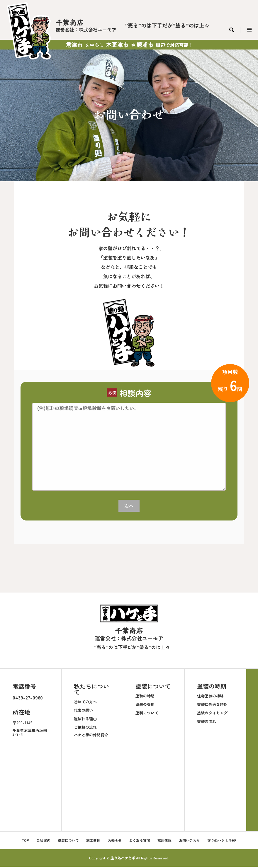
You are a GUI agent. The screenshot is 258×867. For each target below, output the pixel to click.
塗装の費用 (145, 704)
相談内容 (135, 393)
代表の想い (83, 710)
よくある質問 (139, 840)
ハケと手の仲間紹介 (91, 735)
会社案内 (43, 840)
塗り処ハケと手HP (222, 840)
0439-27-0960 (28, 697)
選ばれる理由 (85, 719)
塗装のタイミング (212, 713)
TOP (25, 840)
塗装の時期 (145, 696)
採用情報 (164, 840)
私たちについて (91, 689)
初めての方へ (85, 702)
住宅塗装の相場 (210, 696)
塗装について (153, 686)
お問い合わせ (189, 840)
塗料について (146, 713)
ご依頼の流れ (85, 727)
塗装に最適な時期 (212, 704)
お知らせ (115, 840)
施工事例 (93, 840)
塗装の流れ (206, 721)
